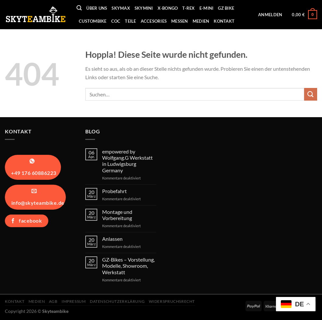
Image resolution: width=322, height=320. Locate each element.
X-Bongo (168, 8)
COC (116, 21)
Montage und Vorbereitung (117, 215)
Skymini (144, 8)
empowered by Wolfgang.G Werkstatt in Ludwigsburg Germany (127, 160)
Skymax (121, 8)
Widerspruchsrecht (172, 301)
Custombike (93, 21)
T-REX (188, 8)
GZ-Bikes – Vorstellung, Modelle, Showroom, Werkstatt (128, 265)
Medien (201, 21)
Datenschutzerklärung (117, 301)
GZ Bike (226, 8)
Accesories (154, 21)
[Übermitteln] (310, 94)
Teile (130, 21)
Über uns (96, 8)
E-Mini (206, 8)
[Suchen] (79, 8)
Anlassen (112, 239)
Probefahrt (114, 191)
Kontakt (224, 21)
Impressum (74, 301)
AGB (53, 301)
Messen (179, 21)
